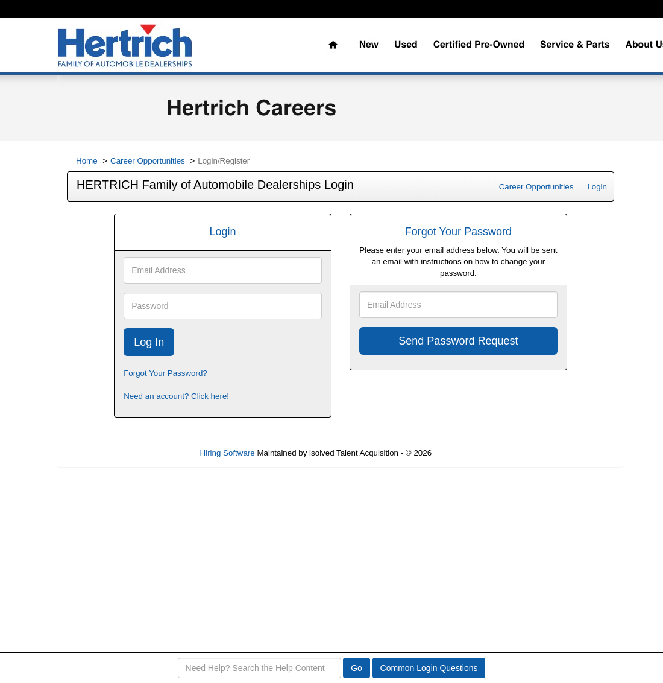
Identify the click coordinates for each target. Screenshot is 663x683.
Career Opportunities (147, 160)
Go (356, 668)
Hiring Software (227, 452)
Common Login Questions (429, 668)
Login (597, 186)
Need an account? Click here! (176, 396)
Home (87, 160)
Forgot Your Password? (165, 373)
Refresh (467, 452)
